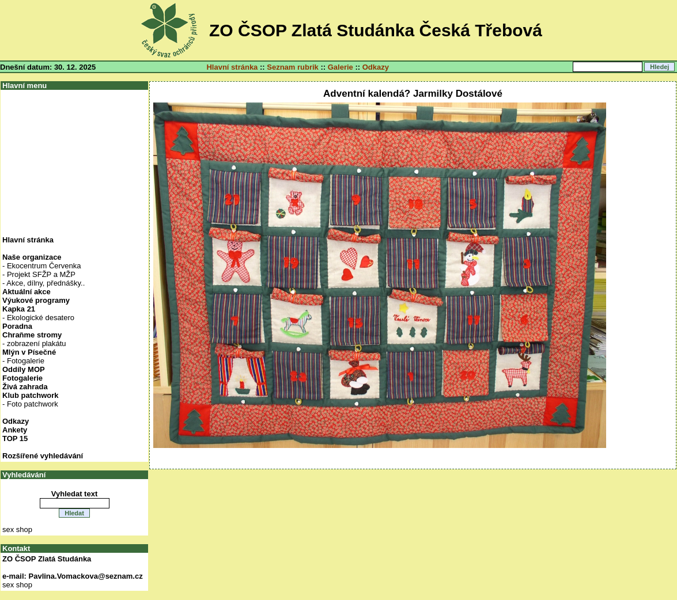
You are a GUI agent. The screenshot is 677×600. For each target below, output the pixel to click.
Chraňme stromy (32, 335)
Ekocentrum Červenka (44, 265)
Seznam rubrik (293, 67)
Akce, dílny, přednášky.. (45, 283)
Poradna (17, 326)
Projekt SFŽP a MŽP (41, 274)
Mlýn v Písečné (29, 352)
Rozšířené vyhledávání (42, 455)
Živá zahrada (25, 386)
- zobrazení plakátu (34, 343)
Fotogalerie (25, 360)
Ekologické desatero (40, 317)
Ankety (14, 430)
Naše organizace (32, 257)
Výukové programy (36, 300)
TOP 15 (15, 438)
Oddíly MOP (23, 369)
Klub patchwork (30, 395)
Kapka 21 (18, 309)
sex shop (17, 529)
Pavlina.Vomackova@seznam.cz (86, 576)
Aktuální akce (26, 291)
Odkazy (375, 67)
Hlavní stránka (232, 67)
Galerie (340, 67)
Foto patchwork (32, 404)
